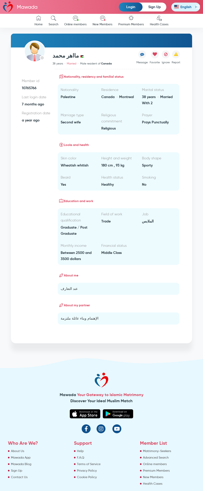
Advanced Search (156, 457)
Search (53, 21)
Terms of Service (89, 464)
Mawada (20, 6)
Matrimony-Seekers (157, 451)
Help (80, 451)
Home (38, 21)
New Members (102, 21)
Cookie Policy (87, 477)
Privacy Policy (87, 470)
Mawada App (21, 457)
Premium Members (131, 21)
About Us (17, 451)
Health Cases (159, 21)
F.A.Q (80, 457)
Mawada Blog (21, 464)
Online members (75, 21)
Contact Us (19, 477)
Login (130, 7)
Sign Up (154, 7)
